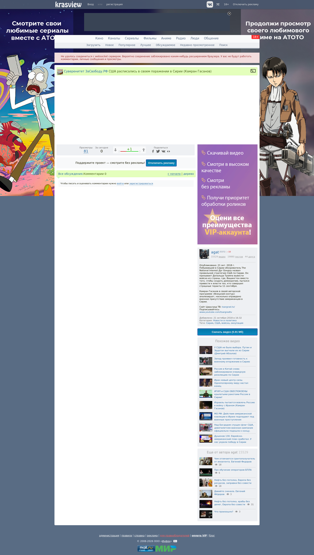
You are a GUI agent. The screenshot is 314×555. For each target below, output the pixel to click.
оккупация (237, 323)
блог (212, 535)
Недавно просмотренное (197, 45)
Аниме (166, 38)
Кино (99, 38)
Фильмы (150, 38)
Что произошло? (223, 511)
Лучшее (145, 45)
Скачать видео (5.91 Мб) (227, 331)
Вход (91, 4)
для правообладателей (174, 535)
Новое (109, 45)
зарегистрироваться (141, 258)
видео (222, 256)
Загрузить (93, 45)
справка (139, 535)
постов (239, 256)
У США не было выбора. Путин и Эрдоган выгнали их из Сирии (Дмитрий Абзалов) (233, 350)
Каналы (114, 38)
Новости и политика (225, 320)
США (217, 323)
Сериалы (132, 38)
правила (126, 535)
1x (165, 215)
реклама (152, 535)
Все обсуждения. (71, 248)
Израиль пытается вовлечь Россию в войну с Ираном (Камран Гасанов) (234, 405)
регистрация (114, 4)
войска (225, 323)
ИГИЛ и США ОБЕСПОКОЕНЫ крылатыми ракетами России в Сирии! (232, 394)
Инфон (166, 541)
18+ (226, 4)
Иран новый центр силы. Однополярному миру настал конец (231, 383)
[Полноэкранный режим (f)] (191, 215)
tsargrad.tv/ (228, 307)
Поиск (223, 45)
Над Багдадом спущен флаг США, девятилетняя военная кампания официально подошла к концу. (234, 428)
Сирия (209, 323)
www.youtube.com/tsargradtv (215, 312)
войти (120, 258)
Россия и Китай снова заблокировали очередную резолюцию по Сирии (230, 372)
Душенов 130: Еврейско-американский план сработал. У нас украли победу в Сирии (233, 439)
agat (215, 252)
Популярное (127, 45)
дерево (188, 248)
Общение (211, 38)
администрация (109, 535)
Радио (181, 38)
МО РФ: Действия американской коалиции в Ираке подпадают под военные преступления (234, 416)
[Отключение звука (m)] (172, 215)
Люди (194, 38)
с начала (174, 248)
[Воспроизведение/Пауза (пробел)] (59, 215)
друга (251, 256)
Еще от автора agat (227, 452)
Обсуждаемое (165, 45)
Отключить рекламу (246, 4)
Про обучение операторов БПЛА (233, 470)
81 (86, 226)
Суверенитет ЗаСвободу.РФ (86, 71)
